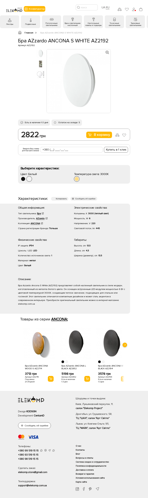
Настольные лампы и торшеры (93, 24)
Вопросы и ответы (84, 458)
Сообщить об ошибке (85, 199)
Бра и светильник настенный (72, 24)
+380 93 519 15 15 (28, 454)
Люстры (9, 24)
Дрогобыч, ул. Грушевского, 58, (103, 416)
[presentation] (125, 345)
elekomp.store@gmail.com (32, 472)
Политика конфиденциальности (91, 466)
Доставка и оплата (85, 470)
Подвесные (30, 24)
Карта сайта (81, 482)
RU (107, 7)
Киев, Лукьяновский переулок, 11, (103, 406)
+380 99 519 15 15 (28, 450)
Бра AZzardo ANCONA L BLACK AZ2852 (73, 367)
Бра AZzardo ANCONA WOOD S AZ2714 (36, 367)
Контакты (80, 450)
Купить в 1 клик (116, 149)
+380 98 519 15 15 (28, 459)
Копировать (61, 199)
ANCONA (35, 223)
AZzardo (40, 218)
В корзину (99, 135)
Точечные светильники (114, 24)
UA (103, 7)
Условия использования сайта (90, 478)
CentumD (39, 415)
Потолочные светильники (51, 24)
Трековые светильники (135, 24)
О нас (78, 446)
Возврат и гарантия (85, 474)
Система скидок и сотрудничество (92, 462)
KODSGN (31, 411)
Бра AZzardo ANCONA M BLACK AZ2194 (110, 367)
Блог (78, 454)
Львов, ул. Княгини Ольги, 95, (103, 426)
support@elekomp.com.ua (32, 485)
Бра (39, 213)
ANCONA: (59, 319)
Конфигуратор (34, 9)
